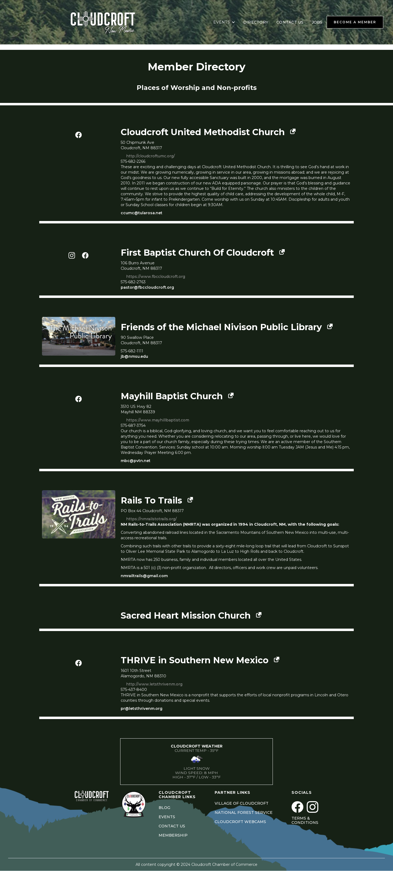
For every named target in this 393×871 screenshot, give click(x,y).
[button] (224, 22)
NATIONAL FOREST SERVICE (244, 812)
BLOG (164, 807)
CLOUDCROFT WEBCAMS (240, 822)
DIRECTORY (255, 22)
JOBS (317, 22)
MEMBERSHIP (173, 835)
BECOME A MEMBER (355, 22)
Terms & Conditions (305, 820)
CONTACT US (290, 22)
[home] (109, 22)
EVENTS (167, 817)
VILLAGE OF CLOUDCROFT (241, 803)
